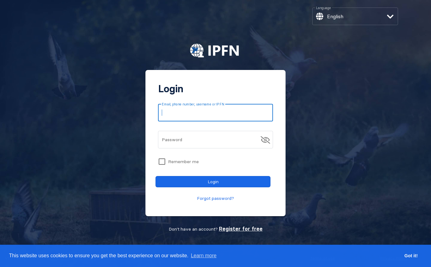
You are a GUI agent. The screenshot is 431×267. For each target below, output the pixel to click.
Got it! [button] (410, 255)
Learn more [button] (203, 255)
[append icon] (265, 140)
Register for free (241, 229)
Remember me (183, 161)
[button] (355, 16)
